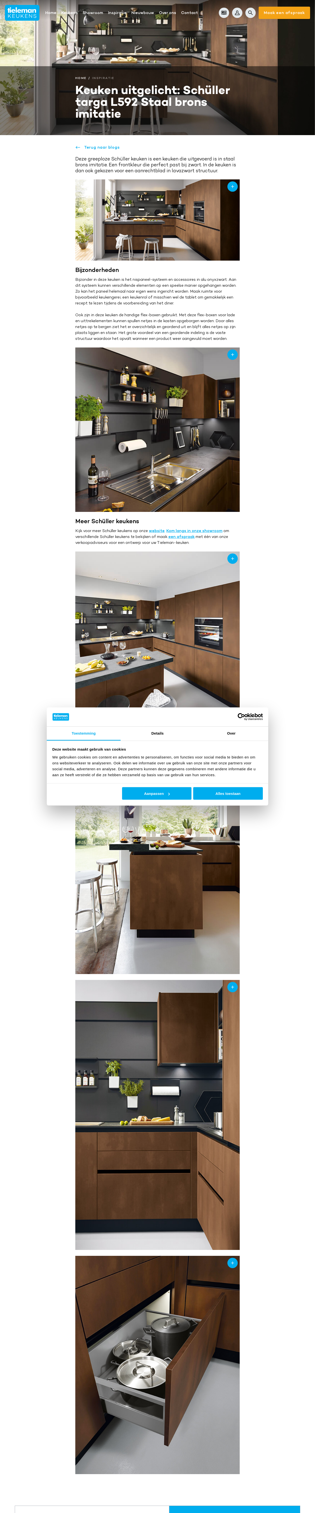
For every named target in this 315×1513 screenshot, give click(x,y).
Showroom (93, 12)
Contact (189, 12)
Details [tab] (157, 733)
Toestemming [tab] (84, 733)
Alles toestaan (228, 793)
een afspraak (181, 536)
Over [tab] (231, 733)
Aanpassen (157, 793)
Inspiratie (117, 12)
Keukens (69, 12)
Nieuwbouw (142, 12)
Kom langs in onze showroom (194, 530)
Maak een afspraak (284, 12)
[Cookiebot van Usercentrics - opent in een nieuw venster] (241, 717)
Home (50, 12)
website (157, 530)
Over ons (167, 12)
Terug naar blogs (97, 147)
